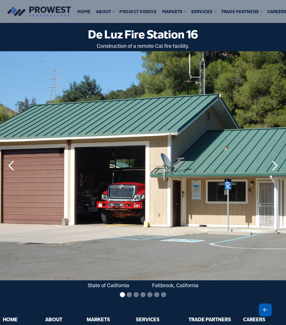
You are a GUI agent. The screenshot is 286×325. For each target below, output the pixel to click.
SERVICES (148, 319)
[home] (36, 11)
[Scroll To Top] (265, 310)
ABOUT (53, 319)
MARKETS (98, 319)
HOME (83, 12)
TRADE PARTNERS (209, 319)
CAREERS (254, 319)
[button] (105, 12)
